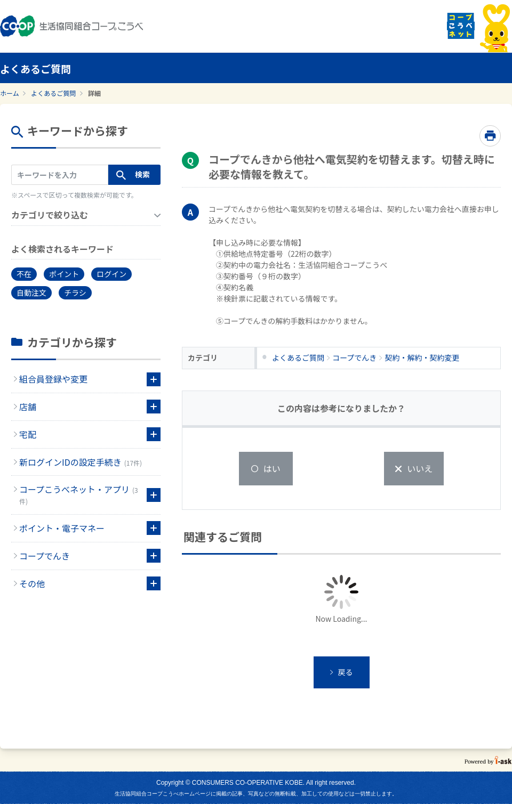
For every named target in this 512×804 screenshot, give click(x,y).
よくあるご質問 (53, 93)
